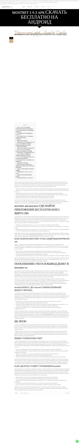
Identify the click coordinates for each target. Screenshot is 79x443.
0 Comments (67, 393)
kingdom (22, 393)
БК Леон (19, 139)
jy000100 (16, 393)
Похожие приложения (22, 146)
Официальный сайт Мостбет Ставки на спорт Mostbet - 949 (40, 32)
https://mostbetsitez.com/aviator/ (36, 234)
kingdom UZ (26, 393)
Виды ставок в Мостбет (22, 140)
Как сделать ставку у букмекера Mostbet (26, 142)
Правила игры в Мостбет (22, 163)
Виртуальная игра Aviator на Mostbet (25, 177)
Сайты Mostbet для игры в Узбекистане (25, 148)
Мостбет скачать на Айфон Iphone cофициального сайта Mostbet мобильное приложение (25, 166)
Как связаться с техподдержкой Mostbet (26, 152)
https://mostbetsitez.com (49, 314)
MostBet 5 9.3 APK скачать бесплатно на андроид (40, 34)
